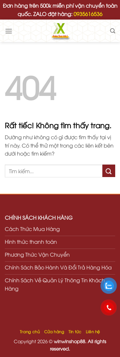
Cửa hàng (54, 331)
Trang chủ (30, 331)
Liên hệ (93, 331)
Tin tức (74, 331)
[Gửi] (108, 171)
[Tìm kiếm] (112, 31)
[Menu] (8, 31)
